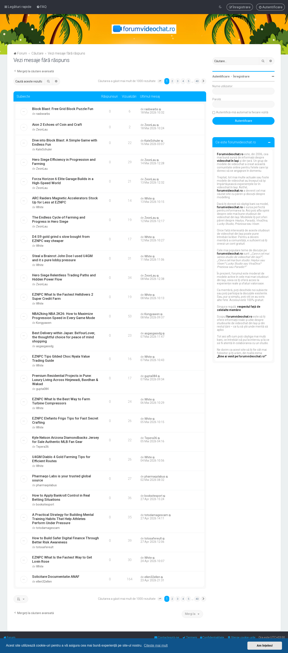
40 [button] (197, 81)
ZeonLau (42, 129)
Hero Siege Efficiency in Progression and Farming (64, 161)
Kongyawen (43, 322)
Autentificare (221, 76)
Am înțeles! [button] (265, 645)
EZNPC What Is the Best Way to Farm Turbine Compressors (61, 401)
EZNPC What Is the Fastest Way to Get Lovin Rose (62, 559)
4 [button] (183, 81)
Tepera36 (42, 446)
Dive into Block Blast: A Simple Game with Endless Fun (64, 142)
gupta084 (42, 389)
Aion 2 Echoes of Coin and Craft (57, 124)
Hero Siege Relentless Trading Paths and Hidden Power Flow (64, 277)
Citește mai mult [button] (156, 645)
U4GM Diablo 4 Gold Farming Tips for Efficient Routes (61, 459)
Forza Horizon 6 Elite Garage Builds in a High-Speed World (62, 181)
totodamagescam (48, 528)
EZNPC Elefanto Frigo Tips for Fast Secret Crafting (65, 420)
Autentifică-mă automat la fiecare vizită (242, 112)
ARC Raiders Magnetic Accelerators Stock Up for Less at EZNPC (65, 200)
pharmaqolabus (46, 485)
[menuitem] (41, 7)
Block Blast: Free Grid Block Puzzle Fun (62, 109)
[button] (160, 81)
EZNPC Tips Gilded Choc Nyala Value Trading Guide (61, 358)
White (40, 207)
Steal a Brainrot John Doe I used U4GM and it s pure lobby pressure (62, 258)
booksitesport (45, 504)
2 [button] (172, 81)
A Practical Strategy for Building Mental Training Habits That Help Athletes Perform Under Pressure (63, 519)
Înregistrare (241, 76)
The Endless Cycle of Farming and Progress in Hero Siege (58, 219)
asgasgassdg (44, 346)
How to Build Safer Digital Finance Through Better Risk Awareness (65, 540)
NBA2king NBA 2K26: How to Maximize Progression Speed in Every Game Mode (63, 316)
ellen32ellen (44, 581)
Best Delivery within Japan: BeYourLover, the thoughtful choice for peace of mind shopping (63, 337)
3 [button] (177, 81)
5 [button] (188, 81)
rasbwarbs (43, 113)
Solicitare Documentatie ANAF (55, 576)
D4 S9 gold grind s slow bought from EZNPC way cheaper (61, 239)
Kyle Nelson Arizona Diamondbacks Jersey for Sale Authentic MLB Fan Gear (65, 439)
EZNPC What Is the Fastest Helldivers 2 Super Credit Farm (62, 296)
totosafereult (44, 547)
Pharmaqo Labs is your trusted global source (61, 478)
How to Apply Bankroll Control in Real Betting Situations (61, 497)
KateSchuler (44, 149)
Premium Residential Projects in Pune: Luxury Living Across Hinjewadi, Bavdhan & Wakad (65, 380)
